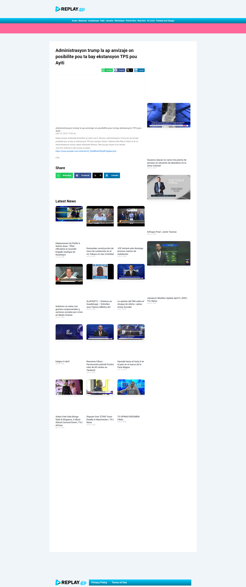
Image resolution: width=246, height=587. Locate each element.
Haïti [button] (102, 20)
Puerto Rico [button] (131, 20)
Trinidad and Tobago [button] (165, 20)
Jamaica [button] (109, 20)
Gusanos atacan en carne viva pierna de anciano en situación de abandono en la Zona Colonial (166, 163)
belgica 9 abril (62, 361)
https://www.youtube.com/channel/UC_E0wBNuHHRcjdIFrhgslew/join (86, 151)
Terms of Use (119, 582)
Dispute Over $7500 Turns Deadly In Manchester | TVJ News (100, 419)
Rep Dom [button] (142, 20)
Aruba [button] (74, 20)
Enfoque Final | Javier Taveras (162, 232)
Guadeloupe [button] (93, 20)
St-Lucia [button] (151, 20)
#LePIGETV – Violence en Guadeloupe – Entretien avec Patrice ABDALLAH (99, 304)
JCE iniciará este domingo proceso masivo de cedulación (130, 251)
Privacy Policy (99, 582)
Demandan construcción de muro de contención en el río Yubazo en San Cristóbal (100, 251)
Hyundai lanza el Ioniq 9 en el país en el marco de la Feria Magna (130, 364)
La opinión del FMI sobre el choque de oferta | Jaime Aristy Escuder (130, 304)
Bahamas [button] (83, 20)
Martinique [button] (119, 20)
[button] (107, 70)
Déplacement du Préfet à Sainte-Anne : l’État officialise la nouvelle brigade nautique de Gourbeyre (68, 249)
